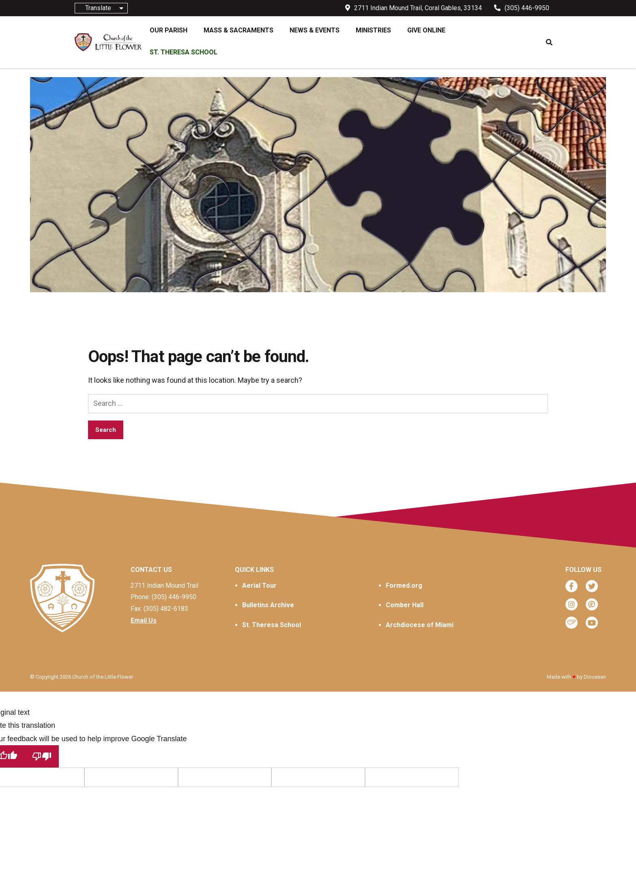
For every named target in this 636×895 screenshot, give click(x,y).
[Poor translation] (42, 756)
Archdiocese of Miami (419, 625)
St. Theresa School (271, 625)
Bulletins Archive (268, 605)
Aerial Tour (259, 585)
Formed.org (404, 585)
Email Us (144, 620)
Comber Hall (404, 605)
